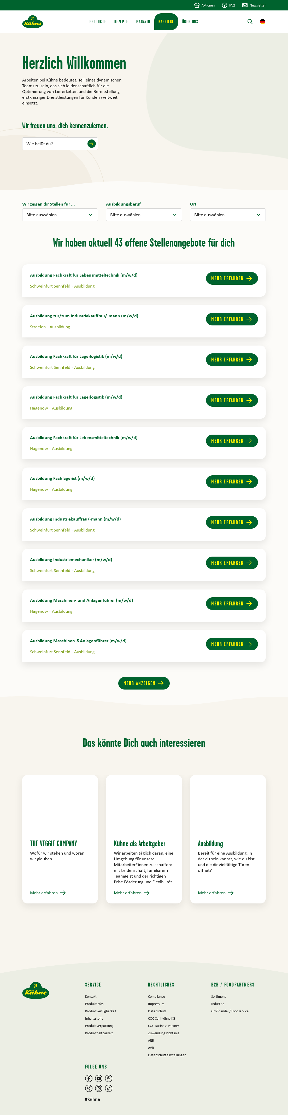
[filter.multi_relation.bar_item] (123, 204)
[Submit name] (91, 143)
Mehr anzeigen (140, 683)
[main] (144, 497)
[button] (263, 22)
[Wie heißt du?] (60, 143)
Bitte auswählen (41, 215)
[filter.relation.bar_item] (48, 204)
